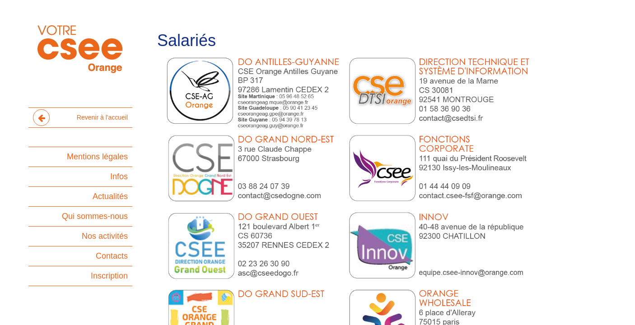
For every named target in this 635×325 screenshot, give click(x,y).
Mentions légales (97, 156)
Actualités (110, 196)
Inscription (109, 275)
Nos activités (105, 236)
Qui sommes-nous (95, 216)
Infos (119, 176)
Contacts (112, 255)
